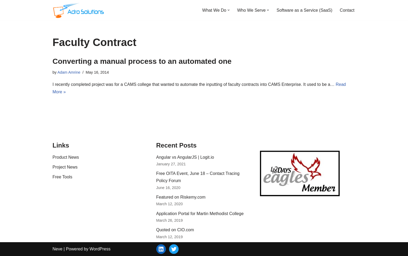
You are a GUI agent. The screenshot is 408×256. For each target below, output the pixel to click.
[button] (229, 10)
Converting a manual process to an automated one (142, 61)
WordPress (100, 249)
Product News (66, 157)
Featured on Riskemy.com (181, 197)
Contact (347, 10)
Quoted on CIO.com (175, 230)
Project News (65, 167)
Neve (57, 249)
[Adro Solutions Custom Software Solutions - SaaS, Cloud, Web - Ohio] (79, 10)
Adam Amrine (68, 72)
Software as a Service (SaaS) (304, 10)
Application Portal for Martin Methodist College (200, 213)
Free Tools (62, 177)
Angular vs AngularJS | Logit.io (185, 157)
